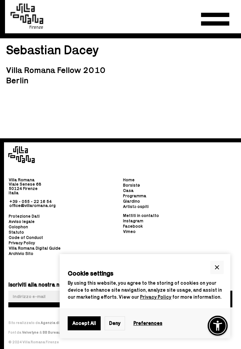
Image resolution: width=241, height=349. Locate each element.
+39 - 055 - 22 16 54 (30, 201)
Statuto (16, 232)
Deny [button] (114, 323)
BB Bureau (51, 332)
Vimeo (129, 231)
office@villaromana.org (32, 205)
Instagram (133, 221)
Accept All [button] (84, 323)
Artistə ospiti (136, 206)
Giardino (131, 201)
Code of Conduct (26, 237)
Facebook (133, 226)
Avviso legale (22, 221)
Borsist (131, 185)
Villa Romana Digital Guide (35, 248)
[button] (215, 19)
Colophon (18, 226)
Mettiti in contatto (141, 216)
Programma (134, 196)
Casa (128, 190)
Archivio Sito (21, 253)
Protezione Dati (24, 216)
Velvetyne (30, 332)
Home (129, 180)
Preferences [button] (147, 323)
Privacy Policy (155, 297)
